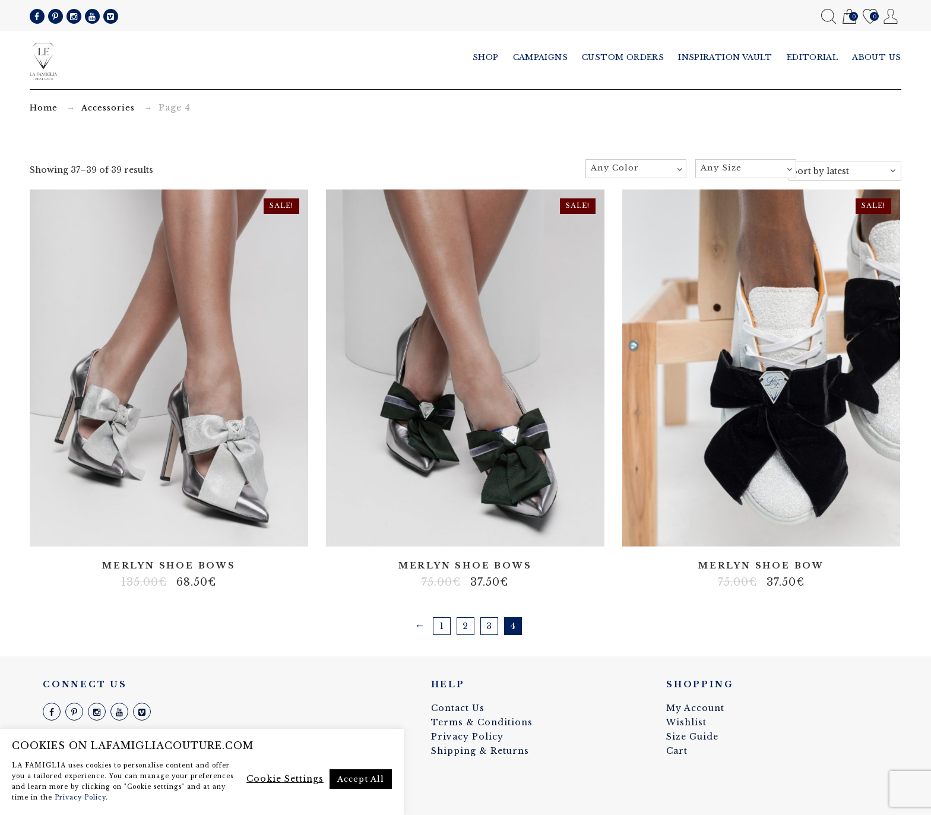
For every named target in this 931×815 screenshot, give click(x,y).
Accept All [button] (360, 779)
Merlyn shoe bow (761, 565)
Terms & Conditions (482, 722)
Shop (486, 57)
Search (828, 16)
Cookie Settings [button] (285, 778)
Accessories (108, 108)
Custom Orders (623, 57)
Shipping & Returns (480, 750)
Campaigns (540, 57)
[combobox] (635, 168)
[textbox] (636, 168)
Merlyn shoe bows (169, 565)
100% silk (151, 529)
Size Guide (692, 736)
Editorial (812, 57)
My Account (891, 16)
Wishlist (870, 17)
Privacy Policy (467, 736)
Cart (849, 17)
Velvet (186, 529)
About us (877, 57)
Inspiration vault (725, 57)
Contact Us (457, 708)
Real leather (168, 529)
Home (44, 108)
